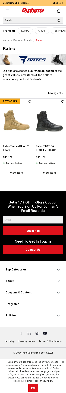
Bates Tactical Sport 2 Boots (16, 148)
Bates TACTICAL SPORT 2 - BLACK (46, 148)
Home (6, 40)
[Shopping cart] (59, 11)
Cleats (41, 30)
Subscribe (33, 230)
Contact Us (33, 249)
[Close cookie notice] (63, 362)
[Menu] (8, 11)
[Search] (33, 20)
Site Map (9, 341)
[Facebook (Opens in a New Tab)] (21, 333)
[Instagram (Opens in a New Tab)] (37, 333)
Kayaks (25, 30)
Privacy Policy (26, 341)
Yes (33, 387)
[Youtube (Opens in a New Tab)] (45, 333)
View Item (16, 172)
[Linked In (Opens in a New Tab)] (29, 333)
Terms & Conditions (50, 341)
